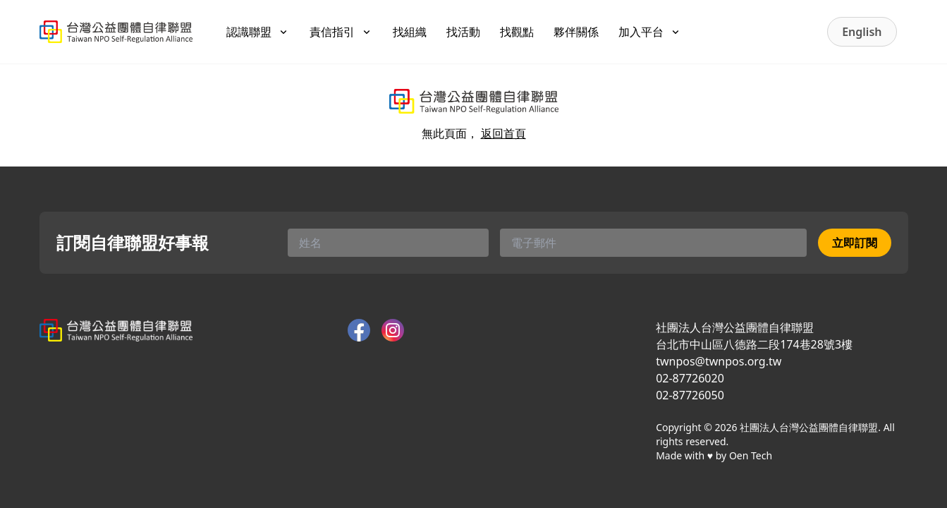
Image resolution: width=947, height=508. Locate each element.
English (861, 32)
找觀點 (517, 32)
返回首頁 (503, 133)
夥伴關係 (576, 32)
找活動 (463, 32)
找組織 (410, 32)
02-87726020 (690, 378)
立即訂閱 (854, 242)
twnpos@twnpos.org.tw (718, 361)
